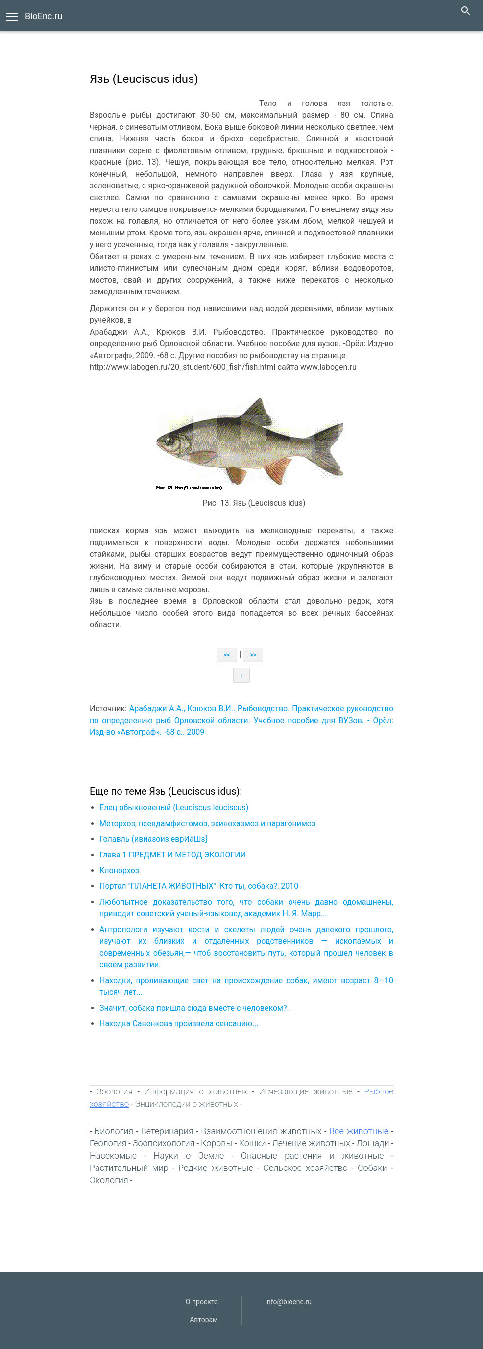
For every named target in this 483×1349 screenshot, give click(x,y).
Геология (108, 1143)
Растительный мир (129, 1168)
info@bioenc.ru (289, 1302)
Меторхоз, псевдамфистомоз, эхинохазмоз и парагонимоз (207, 823)
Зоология (114, 1091)
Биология (114, 1131)
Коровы (217, 1143)
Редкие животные (215, 1168)
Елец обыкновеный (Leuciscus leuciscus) (173, 807)
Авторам (203, 1319)
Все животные (358, 1131)
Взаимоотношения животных (261, 1131)
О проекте (202, 1302)
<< (227, 655)
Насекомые (113, 1155)
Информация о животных (196, 1091)
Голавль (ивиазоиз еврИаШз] (153, 839)
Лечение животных (311, 1143)
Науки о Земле (189, 1155)
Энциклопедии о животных (186, 1104)
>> (253, 655)
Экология (109, 1180)
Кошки (252, 1143)
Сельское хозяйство (305, 1168)
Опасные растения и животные (312, 1155)
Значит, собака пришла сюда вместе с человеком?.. (195, 1007)
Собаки (372, 1168)
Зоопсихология (164, 1143)
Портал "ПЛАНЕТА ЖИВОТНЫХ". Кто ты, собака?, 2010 (198, 886)
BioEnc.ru (43, 16)
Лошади (372, 1143)
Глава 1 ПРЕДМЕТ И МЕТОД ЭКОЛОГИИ (172, 854)
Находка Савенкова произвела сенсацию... (179, 1023)
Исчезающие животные (306, 1091)
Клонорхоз (119, 870)
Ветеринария (167, 1131)
